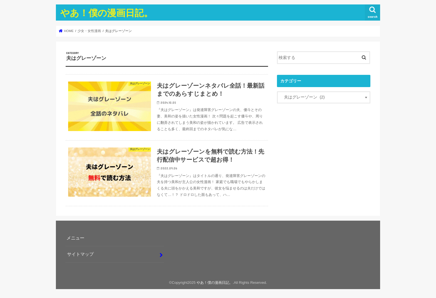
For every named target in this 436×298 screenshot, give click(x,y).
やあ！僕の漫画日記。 (106, 12)
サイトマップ (80, 254)
